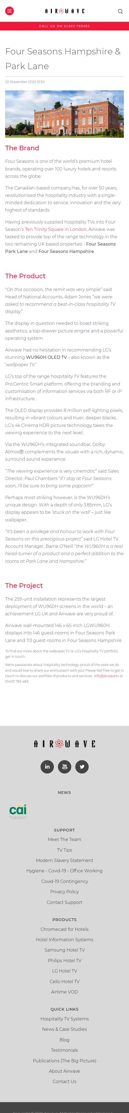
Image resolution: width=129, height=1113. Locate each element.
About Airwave (64, 1071)
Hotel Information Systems (64, 939)
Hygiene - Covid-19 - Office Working (64, 870)
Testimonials (64, 1050)
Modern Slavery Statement (64, 860)
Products (64, 919)
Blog (64, 1039)
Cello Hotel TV (65, 981)
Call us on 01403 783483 (64, 26)
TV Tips (64, 850)
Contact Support (64, 902)
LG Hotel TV (64, 971)
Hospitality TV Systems (64, 1019)
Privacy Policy (64, 891)
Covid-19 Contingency (64, 881)
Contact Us (64, 1081)
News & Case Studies (64, 1029)
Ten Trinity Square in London (56, 229)
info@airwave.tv (106, 676)
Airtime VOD (64, 992)
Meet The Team (64, 839)
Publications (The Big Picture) (64, 1060)
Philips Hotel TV (64, 960)
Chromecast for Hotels (64, 929)
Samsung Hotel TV (65, 950)
